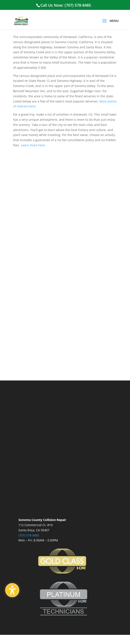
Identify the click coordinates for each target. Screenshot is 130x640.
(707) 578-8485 (28, 535)
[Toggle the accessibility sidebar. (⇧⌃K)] (12, 590)
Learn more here (33, 145)
